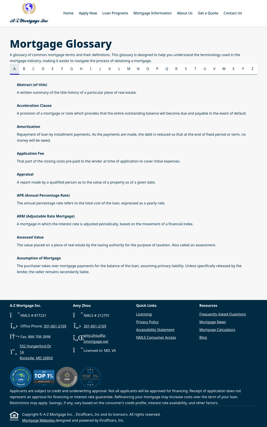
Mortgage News (212, 321)
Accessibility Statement (155, 329)
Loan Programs (115, 13)
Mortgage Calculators (217, 329)
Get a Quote (208, 13)
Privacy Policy (147, 321)
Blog (203, 337)
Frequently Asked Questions (222, 314)
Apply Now (88, 13)
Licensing (144, 314)
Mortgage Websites (38, 420)
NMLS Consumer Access (156, 337)
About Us (184, 13)
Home (68, 13)
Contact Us (233, 13)
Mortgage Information (153, 13)
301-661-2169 (55, 326)
